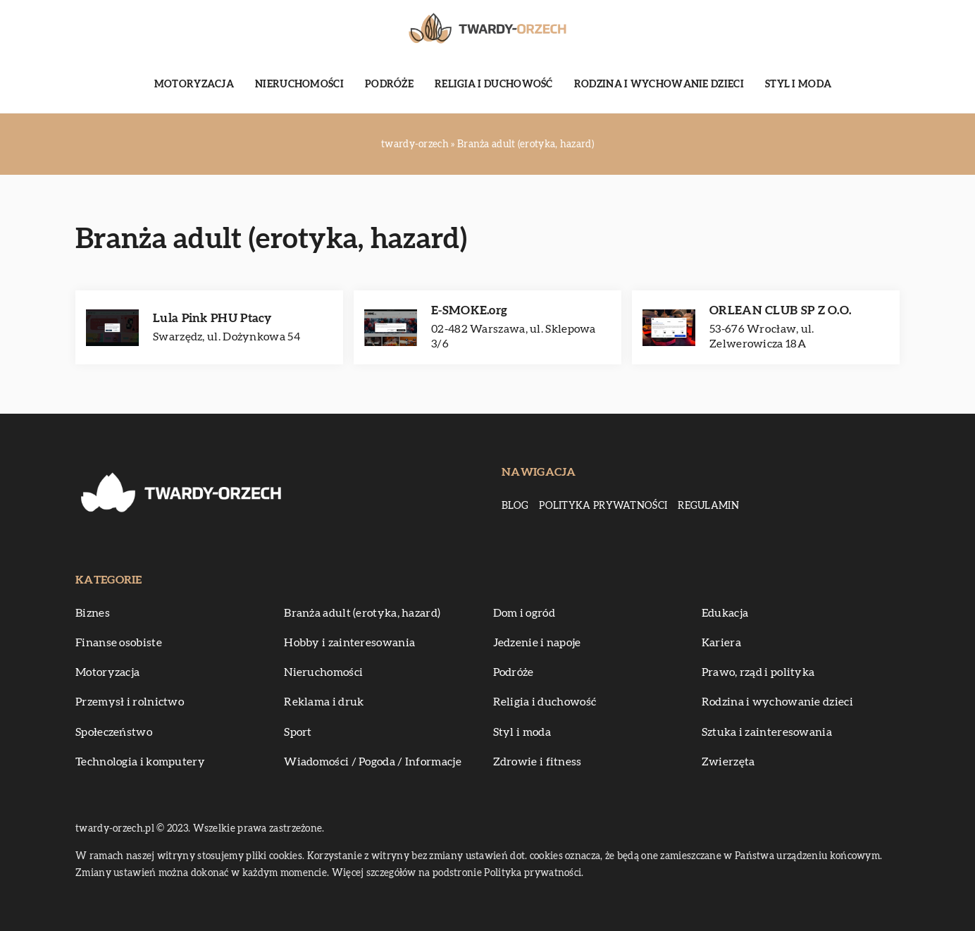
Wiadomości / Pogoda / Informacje (372, 761)
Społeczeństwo (113, 732)
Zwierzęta (728, 761)
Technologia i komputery (140, 761)
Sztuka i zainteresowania (767, 732)
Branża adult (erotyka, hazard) (362, 613)
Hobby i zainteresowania (349, 642)
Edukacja (725, 613)
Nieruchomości (299, 85)
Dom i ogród (524, 613)
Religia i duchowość (494, 85)
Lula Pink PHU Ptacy (212, 318)
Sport (298, 732)
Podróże (389, 85)
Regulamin (708, 506)
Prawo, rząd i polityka (758, 672)
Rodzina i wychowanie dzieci (659, 85)
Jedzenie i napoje (537, 642)
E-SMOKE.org (469, 310)
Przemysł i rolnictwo (129, 702)
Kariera (721, 642)
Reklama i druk (324, 702)
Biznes (92, 613)
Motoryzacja (194, 85)
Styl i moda (798, 85)
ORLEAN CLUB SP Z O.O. (780, 310)
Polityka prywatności (603, 506)
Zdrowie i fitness (537, 761)
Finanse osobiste (118, 642)
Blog (515, 506)
